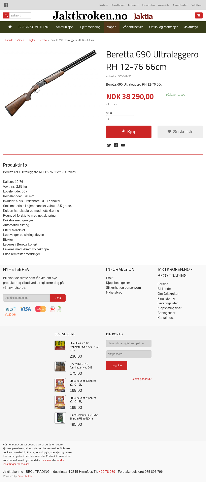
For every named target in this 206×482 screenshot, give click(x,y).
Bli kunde (164, 289)
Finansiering (133, 5)
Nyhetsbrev (114, 292)
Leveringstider (148, 5)
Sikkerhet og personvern (123, 287)
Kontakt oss (196, 5)
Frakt (109, 278)
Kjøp (128, 131)
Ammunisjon (64, 27)
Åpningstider (164, 5)
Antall (109, 112)
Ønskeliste (180, 131)
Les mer (46, 460)
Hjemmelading (90, 27)
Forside (9, 40)
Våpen (111, 27)
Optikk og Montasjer (163, 27)
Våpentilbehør (133, 27)
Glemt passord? (141, 379)
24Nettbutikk (25, 476)
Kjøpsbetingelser (180, 5)
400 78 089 (107, 471)
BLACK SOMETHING (34, 27)
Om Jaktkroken (118, 5)
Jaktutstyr (191, 27)
